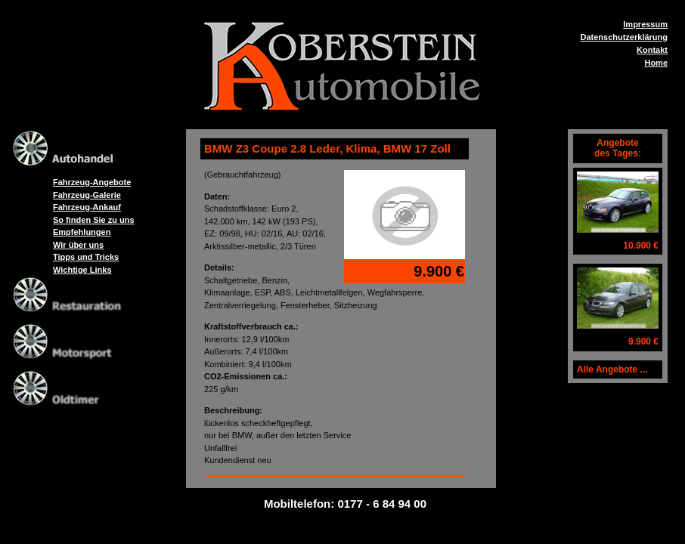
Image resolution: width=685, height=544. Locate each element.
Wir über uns (78, 244)
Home (656, 62)
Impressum (645, 24)
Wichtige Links (82, 269)
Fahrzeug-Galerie (87, 194)
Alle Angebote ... (612, 369)
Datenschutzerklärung (624, 37)
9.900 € (643, 341)
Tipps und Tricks (86, 256)
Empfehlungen (81, 231)
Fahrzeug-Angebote (92, 182)
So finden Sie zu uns (94, 219)
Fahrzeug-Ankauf (87, 207)
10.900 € (641, 245)
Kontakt (652, 49)
